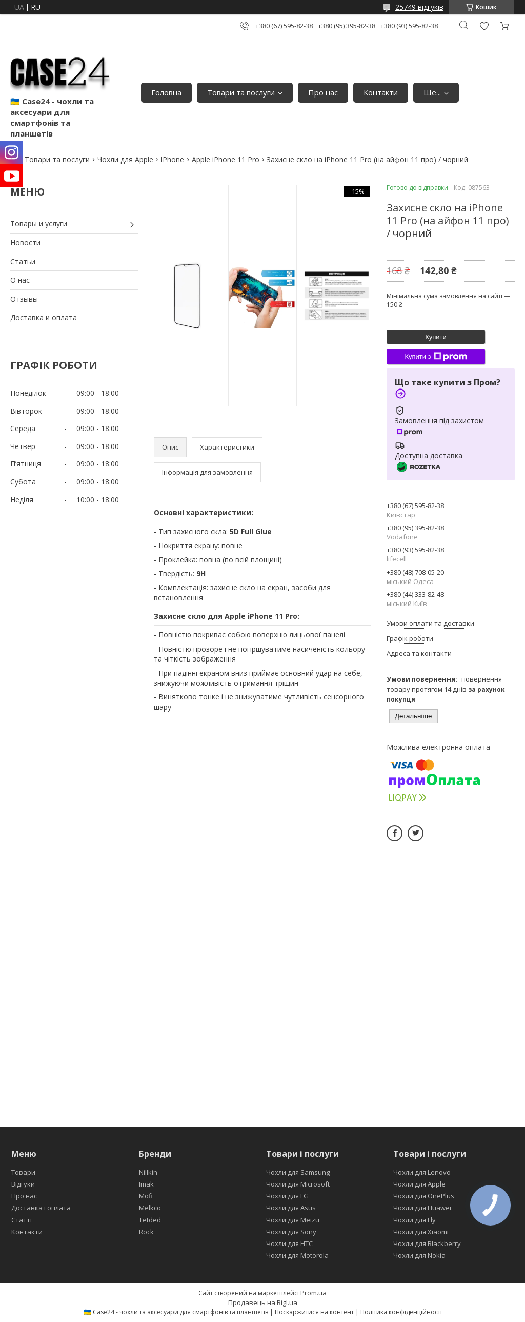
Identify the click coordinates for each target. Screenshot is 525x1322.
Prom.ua (313, 1292)
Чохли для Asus (291, 1207)
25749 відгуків (419, 7)
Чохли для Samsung (298, 1172)
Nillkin (148, 1172)
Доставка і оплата (41, 1207)
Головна (166, 92)
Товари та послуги (241, 92)
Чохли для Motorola (297, 1255)
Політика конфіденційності (401, 1312)
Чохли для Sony (291, 1231)
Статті (21, 1219)
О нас (20, 280)
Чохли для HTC (289, 1243)
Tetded (150, 1219)
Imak (146, 1184)
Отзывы (24, 299)
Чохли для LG (287, 1195)
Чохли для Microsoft (298, 1184)
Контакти (381, 92)
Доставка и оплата (43, 317)
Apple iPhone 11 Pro (225, 159)
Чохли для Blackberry (427, 1243)
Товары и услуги (38, 223)
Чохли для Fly (414, 1219)
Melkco (150, 1207)
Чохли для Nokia (419, 1255)
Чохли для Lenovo (422, 1172)
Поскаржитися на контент (314, 1312)
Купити (436, 337)
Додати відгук (484, 26)
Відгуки (23, 1184)
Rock (146, 1231)
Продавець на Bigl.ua (262, 1302)
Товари (23, 1172)
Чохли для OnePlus (423, 1195)
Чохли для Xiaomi (421, 1231)
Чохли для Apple (125, 159)
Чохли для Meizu (292, 1219)
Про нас (323, 92)
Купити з (436, 356)
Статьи (22, 261)
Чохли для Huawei (422, 1207)
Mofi (146, 1195)
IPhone (172, 159)
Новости (25, 242)
